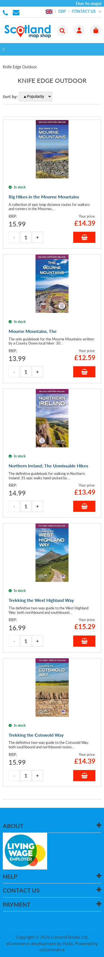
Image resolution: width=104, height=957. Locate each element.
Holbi (68, 943)
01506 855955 (6, 12)
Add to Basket (84, 237)
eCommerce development (31, 943)
